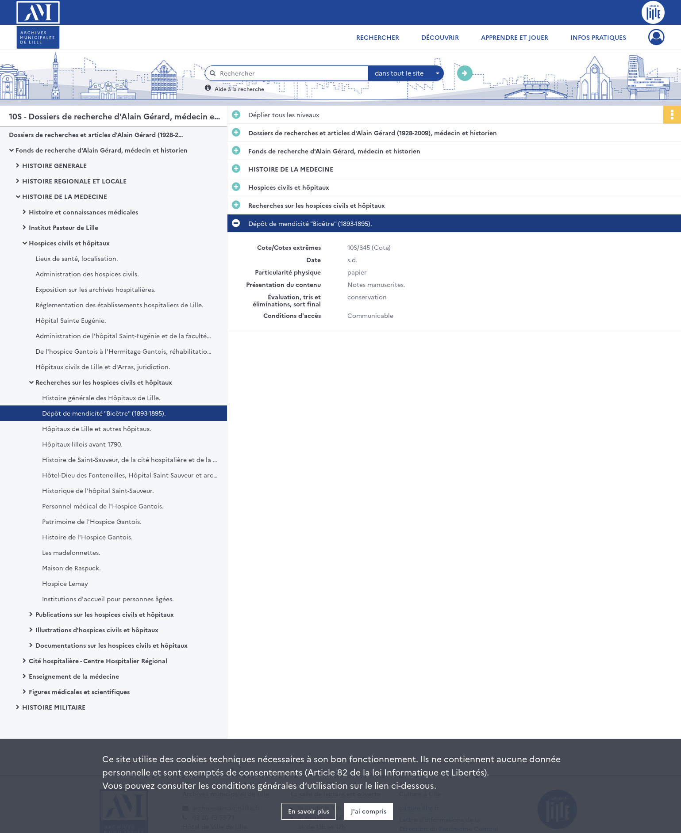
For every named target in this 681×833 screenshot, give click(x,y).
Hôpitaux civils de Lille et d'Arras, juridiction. (102, 366)
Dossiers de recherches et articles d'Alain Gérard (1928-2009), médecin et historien (97, 134)
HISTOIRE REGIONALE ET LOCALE (74, 180)
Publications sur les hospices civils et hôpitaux (104, 614)
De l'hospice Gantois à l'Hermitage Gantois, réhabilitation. (123, 351)
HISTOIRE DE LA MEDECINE (64, 196)
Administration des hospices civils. (87, 273)
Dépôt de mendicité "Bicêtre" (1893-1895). (104, 413)
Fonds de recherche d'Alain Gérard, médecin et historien (101, 149)
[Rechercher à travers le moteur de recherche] (291, 73)
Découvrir (440, 37)
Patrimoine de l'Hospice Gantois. (92, 521)
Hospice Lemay (65, 583)
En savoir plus (308, 810)
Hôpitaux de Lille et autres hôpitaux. (96, 428)
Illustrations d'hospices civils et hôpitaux (96, 629)
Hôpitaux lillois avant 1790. (82, 443)
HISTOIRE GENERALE (54, 165)
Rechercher (377, 37)
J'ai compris (368, 810)
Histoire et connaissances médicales (83, 211)
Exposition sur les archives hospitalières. (95, 289)
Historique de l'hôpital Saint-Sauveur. (98, 490)
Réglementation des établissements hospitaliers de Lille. (119, 304)
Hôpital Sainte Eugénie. (70, 320)
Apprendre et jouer (514, 37)
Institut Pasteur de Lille (63, 227)
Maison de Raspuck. (71, 567)
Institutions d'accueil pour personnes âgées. (108, 598)
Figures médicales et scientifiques (79, 691)
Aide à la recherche (239, 88)
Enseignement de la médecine (74, 676)
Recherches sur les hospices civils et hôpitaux (103, 382)
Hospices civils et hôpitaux (69, 242)
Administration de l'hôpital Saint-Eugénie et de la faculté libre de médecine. (123, 335)
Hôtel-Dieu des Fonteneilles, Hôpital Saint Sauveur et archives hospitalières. (130, 474)
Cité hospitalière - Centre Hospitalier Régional (98, 660)
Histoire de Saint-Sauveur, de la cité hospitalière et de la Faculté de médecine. (130, 459)
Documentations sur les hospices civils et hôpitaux (111, 645)
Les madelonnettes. (71, 552)
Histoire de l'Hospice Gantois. (87, 536)
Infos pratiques (598, 37)
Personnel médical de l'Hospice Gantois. (103, 505)
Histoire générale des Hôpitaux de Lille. (101, 397)
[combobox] (406, 73)
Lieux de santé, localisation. (76, 258)
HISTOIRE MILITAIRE (53, 707)
